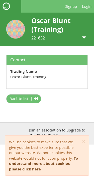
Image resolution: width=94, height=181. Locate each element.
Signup (71, 6)
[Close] (83, 142)
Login (86, 6)
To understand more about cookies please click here (43, 164)
